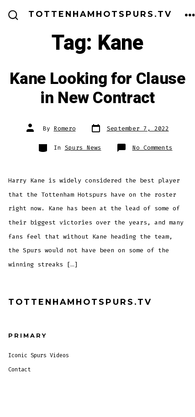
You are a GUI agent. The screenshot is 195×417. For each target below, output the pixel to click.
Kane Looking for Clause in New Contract (97, 88)
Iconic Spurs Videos (38, 355)
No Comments (152, 147)
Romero (65, 128)
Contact (19, 369)
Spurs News (83, 147)
